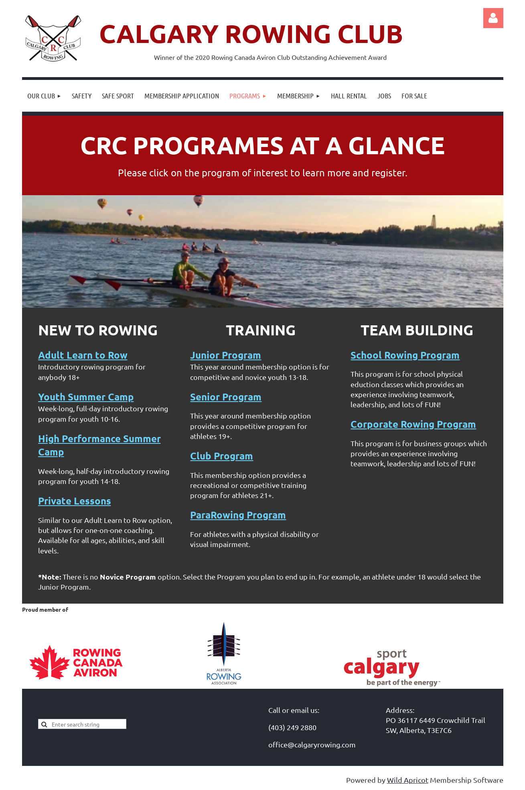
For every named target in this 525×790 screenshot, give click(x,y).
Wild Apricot (407, 780)
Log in (493, 18)
